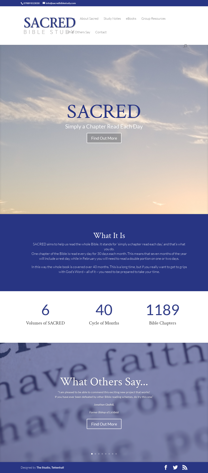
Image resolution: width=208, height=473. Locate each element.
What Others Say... (104, 382)
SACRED (104, 112)
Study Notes (112, 18)
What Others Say (78, 32)
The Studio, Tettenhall (50, 467)
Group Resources (153, 18)
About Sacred (89, 18)
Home (70, 18)
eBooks (131, 18)
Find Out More (104, 138)
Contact (101, 32)
